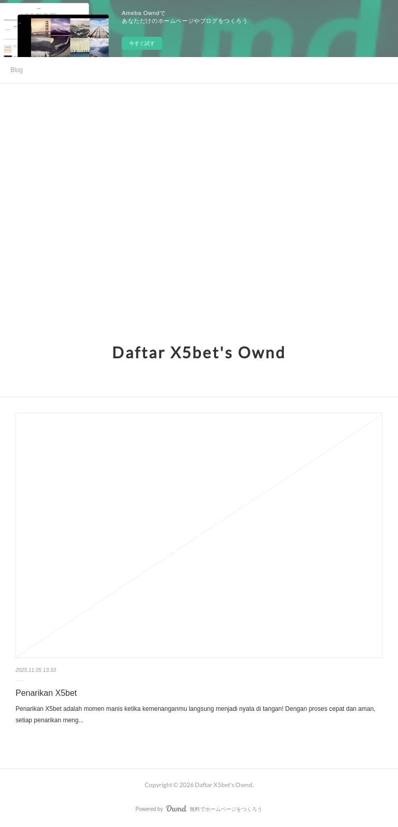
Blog (16, 70)
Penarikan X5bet (46, 693)
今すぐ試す (142, 43)
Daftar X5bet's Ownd (199, 352)
